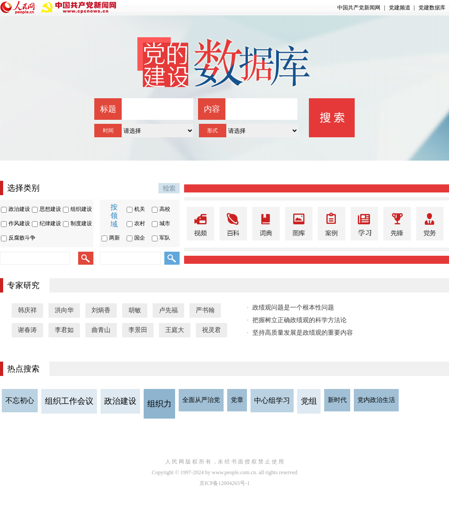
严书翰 (205, 310)
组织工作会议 (69, 401)
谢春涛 (27, 330)
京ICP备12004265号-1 (224, 483)
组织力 (159, 403)
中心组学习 (272, 400)
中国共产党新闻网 (358, 7)
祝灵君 (211, 330)
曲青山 (101, 330)
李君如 (64, 330)
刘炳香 (101, 310)
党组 (309, 401)
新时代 (337, 400)
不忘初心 (19, 400)
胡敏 (134, 310)
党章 (237, 400)
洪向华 (64, 310)
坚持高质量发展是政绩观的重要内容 (302, 332)
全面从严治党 (201, 400)
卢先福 (168, 310)
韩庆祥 (27, 310)
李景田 (137, 330)
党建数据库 (431, 7)
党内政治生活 (376, 400)
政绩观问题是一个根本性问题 (293, 307)
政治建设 (120, 401)
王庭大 (174, 330)
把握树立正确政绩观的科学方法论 (299, 320)
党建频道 (399, 7)
